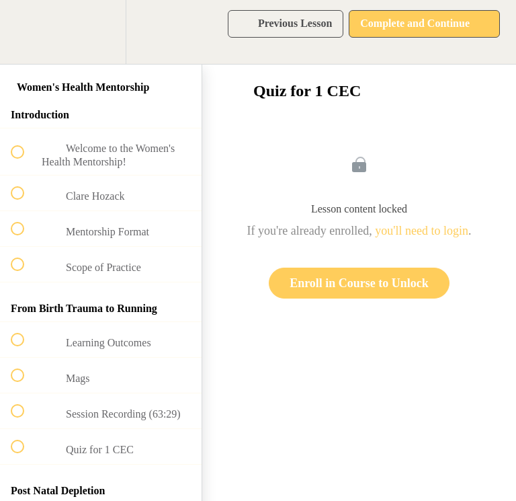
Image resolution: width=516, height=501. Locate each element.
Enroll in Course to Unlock (359, 283)
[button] (25, 32)
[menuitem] (101, 32)
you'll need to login (421, 230)
